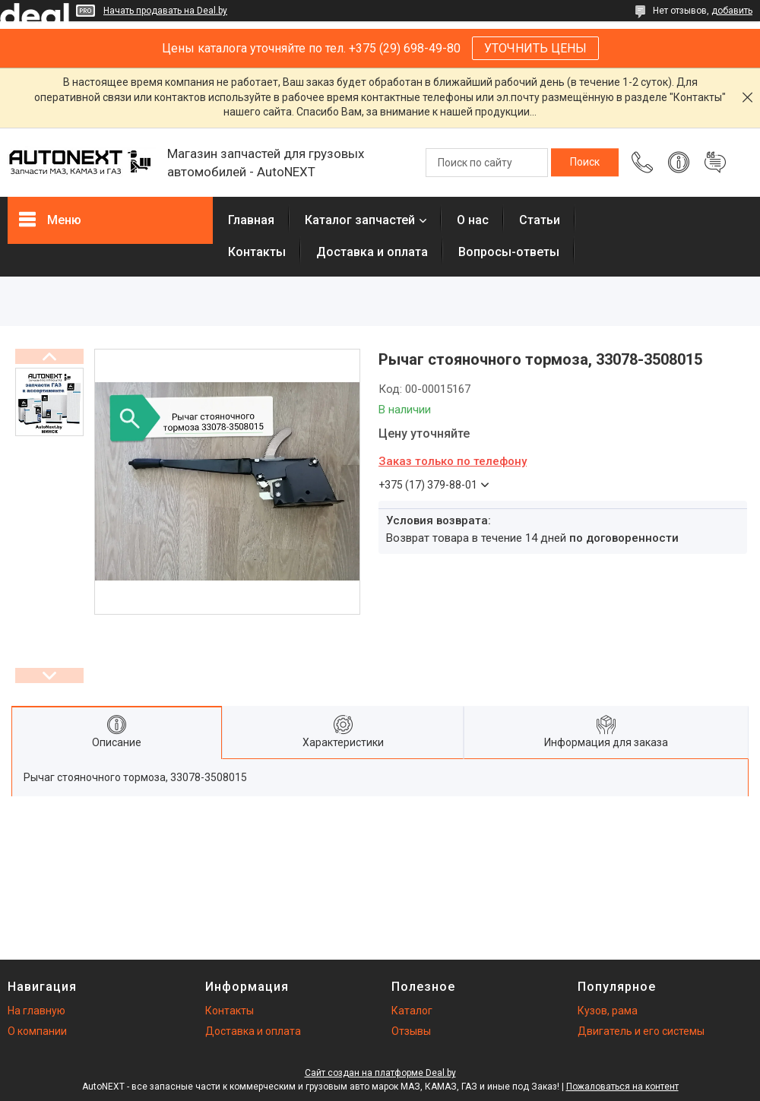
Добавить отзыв (715, 162)
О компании (37, 1031)
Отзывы (411, 1031)
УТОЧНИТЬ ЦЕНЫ (535, 48)
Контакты (257, 252)
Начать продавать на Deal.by (165, 10)
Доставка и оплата (372, 252)
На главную (36, 1011)
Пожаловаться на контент (622, 1086)
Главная (251, 220)
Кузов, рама (608, 1011)
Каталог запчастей (360, 220)
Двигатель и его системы (641, 1031)
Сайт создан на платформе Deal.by (380, 1073)
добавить (731, 10)
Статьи (539, 220)
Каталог (411, 1011)
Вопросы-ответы (508, 252)
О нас (473, 220)
